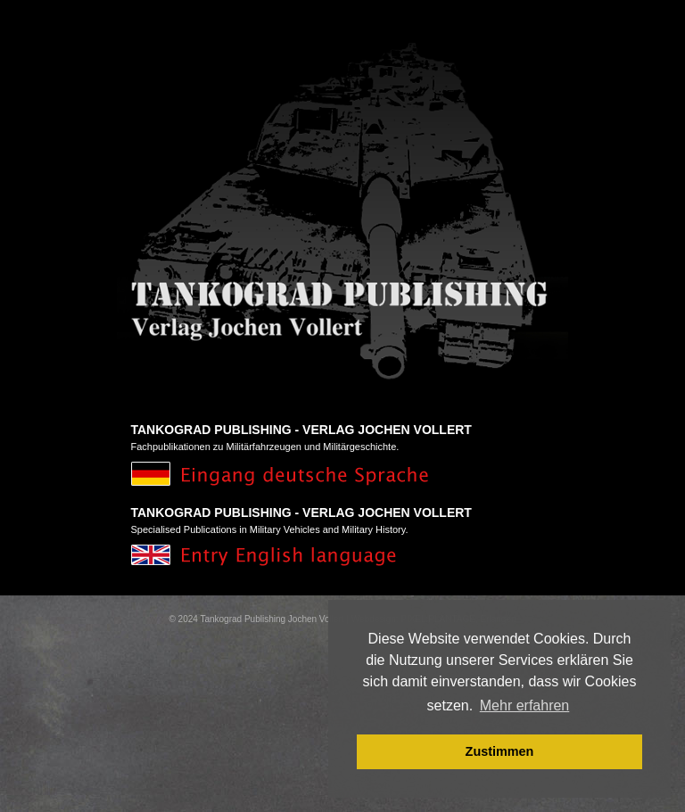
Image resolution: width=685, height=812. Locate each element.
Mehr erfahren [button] (525, 705)
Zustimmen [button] (500, 751)
